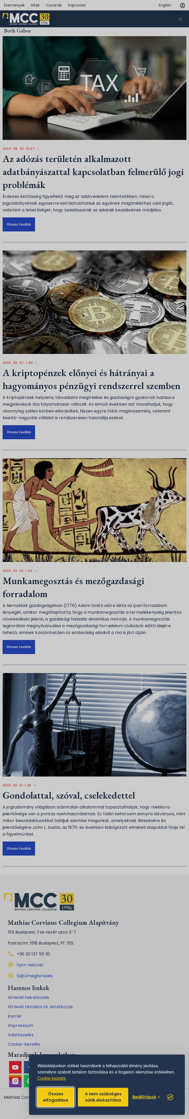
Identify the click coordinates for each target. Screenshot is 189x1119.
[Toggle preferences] (146, 1097)
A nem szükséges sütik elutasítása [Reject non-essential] (103, 1097)
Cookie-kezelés (51, 1078)
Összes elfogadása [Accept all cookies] (55, 1097)
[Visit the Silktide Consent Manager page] (170, 1097)
